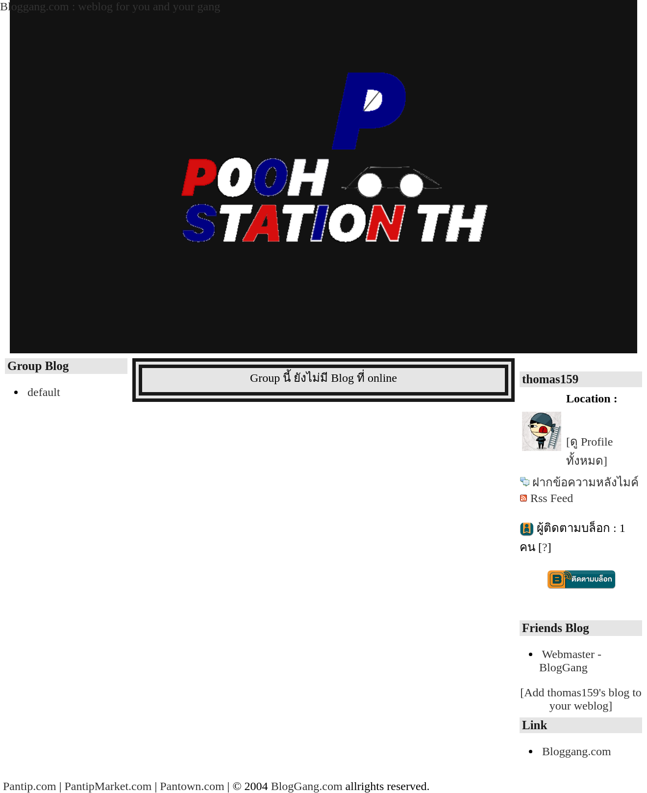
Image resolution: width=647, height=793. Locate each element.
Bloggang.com (576, 751)
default (43, 392)
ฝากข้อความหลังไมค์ (585, 482)
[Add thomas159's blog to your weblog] (581, 699)
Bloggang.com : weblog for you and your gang (110, 6)
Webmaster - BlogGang (570, 661)
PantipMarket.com (107, 786)
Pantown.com (192, 786)
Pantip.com (29, 786)
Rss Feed (551, 498)
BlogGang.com (307, 786)
